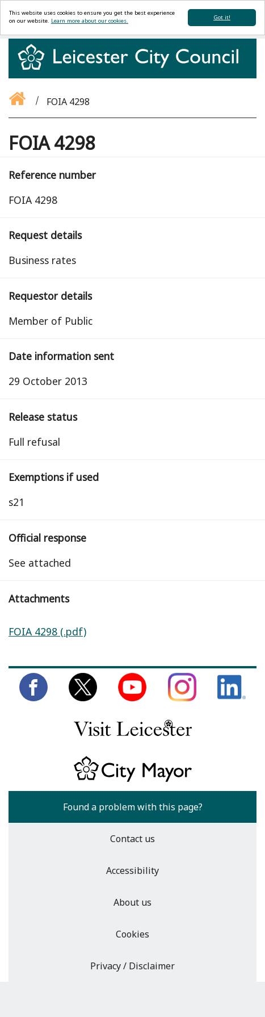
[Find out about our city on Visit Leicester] (133, 739)
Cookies (132, 934)
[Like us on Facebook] (33, 698)
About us (132, 902)
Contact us (132, 838)
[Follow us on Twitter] (83, 698)
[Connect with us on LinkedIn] (231, 698)
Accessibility (132, 870)
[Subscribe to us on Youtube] (132, 698)
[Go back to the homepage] (18, 101)
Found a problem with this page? (133, 807)
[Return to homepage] (132, 67)
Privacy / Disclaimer (132, 966)
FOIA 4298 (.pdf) (47, 631)
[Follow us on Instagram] (182, 698)
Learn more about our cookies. (89, 20)
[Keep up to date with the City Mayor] (133, 779)
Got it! (221, 17)
